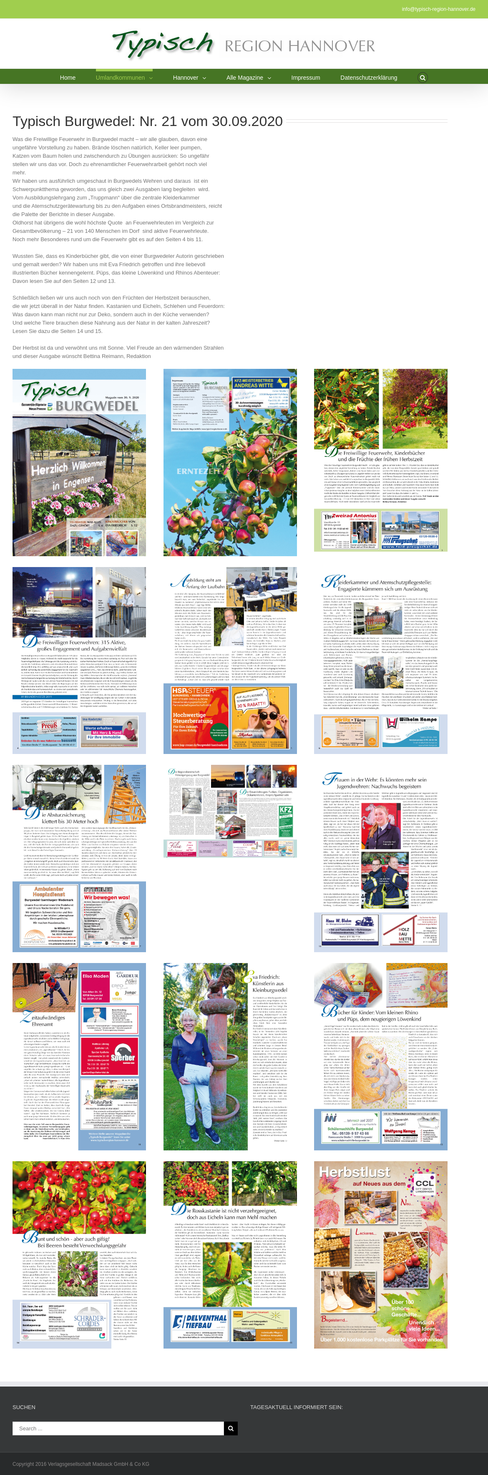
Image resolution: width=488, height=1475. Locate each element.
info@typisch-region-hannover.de (438, 9)
